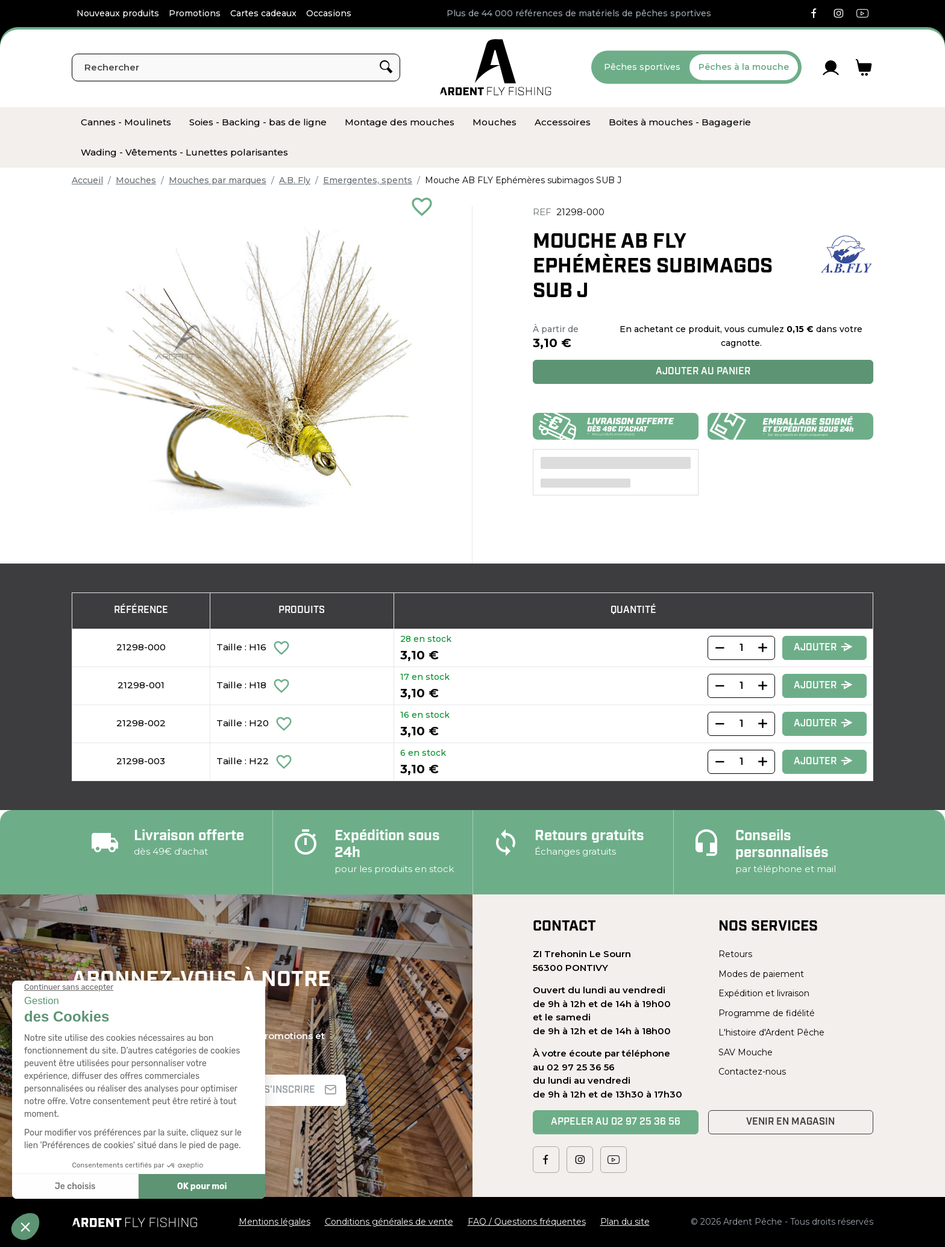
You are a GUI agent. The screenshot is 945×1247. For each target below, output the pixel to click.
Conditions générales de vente (389, 1221)
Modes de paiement (761, 974)
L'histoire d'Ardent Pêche (771, 1032)
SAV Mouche (745, 1052)
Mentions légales (274, 1221)
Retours (735, 954)
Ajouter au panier (703, 372)
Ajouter (823, 647)
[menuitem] (126, 122)
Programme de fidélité (766, 1013)
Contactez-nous (752, 1071)
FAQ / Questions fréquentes (527, 1221)
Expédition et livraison (763, 993)
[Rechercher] (236, 67)
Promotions (195, 13)
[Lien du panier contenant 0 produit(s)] (864, 67)
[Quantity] (741, 648)
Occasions (328, 13)
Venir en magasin (790, 1122)
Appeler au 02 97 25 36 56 (615, 1122)
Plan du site (625, 1221)
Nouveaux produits (118, 13)
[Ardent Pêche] (495, 67)
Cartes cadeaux (263, 13)
